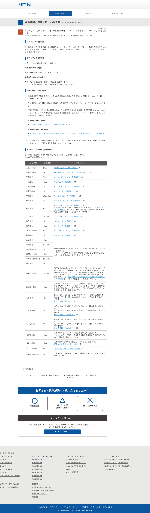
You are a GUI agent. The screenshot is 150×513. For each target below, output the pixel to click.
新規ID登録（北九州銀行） (64, 315)
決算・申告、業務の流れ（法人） (43, 490)
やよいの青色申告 (6, 463)
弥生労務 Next (37, 479)
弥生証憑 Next (37, 469)
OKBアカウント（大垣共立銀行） (67, 349)
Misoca (68, 469)
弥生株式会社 (42, 507)
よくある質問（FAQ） (117, 13)
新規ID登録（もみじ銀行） (64, 328)
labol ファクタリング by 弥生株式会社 (117, 466)
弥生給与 (3, 466)
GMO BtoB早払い (110, 469)
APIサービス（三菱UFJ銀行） (66, 168)
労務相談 (35, 497)
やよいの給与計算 (6, 469)
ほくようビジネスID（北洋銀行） (67, 216)
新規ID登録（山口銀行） (63, 301)
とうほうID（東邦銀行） (63, 226)
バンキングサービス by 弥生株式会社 (117, 459)
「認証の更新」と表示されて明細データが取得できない (52, 124)
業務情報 (89, 13)
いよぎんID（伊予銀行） (63, 221)
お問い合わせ (63, 431)
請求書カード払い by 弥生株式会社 (116, 463)
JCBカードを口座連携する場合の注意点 (44, 375)
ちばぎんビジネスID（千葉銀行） (67, 177)
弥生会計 (3, 459)
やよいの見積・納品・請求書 (10, 476)
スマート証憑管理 (72, 472)
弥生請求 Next (37, 463)
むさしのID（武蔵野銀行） (64, 191)
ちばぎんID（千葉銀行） (63, 182)
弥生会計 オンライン (73, 459)
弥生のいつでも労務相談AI (9, 487)
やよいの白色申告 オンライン (76, 466)
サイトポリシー (55, 507)
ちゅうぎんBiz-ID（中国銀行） (66, 196)
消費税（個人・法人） (39, 494)
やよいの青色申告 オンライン (76, 463)
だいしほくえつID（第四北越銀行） (68, 231)
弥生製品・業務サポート (8, 453)
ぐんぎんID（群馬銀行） (63, 235)
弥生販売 (3, 472)
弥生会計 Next (37, 459)
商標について (95, 507)
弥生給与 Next (37, 472)
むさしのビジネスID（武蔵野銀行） (68, 186)
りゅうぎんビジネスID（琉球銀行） (68, 201)
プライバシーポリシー (71, 507)
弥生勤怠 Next (37, 476)
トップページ (32, 13)
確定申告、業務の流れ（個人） (42, 487)
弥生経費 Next (37, 466)
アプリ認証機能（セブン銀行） (66, 344)
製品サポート (60, 13)
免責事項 (85, 507)
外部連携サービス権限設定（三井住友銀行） (71, 172)
